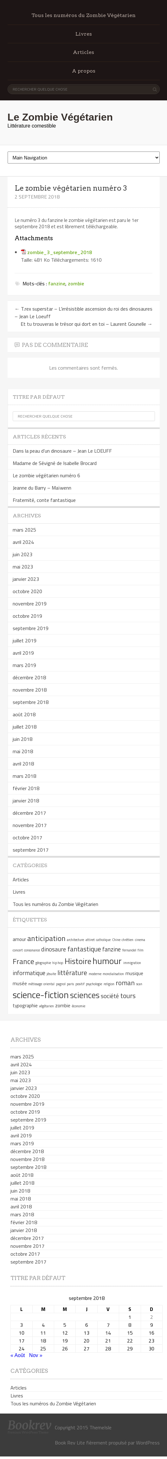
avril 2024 (23, 542)
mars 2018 (24, 776)
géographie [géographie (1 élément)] (43, 962)
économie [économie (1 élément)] (78, 1006)
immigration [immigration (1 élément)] (132, 962)
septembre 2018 (30, 702)
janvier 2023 (26, 579)
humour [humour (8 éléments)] (107, 961)
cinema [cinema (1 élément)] (140, 939)
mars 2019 (24, 665)
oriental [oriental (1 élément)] (49, 983)
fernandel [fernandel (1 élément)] (129, 950)
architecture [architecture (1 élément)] (75, 939)
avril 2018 (23, 763)
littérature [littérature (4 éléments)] (72, 973)
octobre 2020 (27, 591)
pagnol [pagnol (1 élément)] (61, 983)
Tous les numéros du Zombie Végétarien (83, 15)
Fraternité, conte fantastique (44, 500)
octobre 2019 (27, 616)
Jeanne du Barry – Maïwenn (42, 487)
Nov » (35, 1355)
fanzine (56, 283)
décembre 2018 (29, 677)
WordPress (148, 1442)
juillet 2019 (24, 640)
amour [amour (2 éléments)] (19, 939)
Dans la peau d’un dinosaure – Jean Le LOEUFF (62, 451)
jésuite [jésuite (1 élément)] (51, 973)
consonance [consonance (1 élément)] (32, 950)
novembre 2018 (30, 690)
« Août (17, 1355)
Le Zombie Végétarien (60, 117)
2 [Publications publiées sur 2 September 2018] (151, 1317)
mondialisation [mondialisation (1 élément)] (113, 973)
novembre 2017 (30, 825)
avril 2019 (23, 653)
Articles (83, 52)
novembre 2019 (30, 603)
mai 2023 (23, 566)
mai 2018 (23, 751)
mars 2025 (24, 529)
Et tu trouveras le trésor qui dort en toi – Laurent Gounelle (86, 324)
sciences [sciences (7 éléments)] (85, 995)
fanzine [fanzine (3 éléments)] (111, 949)
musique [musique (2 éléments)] (134, 973)
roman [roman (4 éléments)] (125, 983)
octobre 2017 (27, 837)
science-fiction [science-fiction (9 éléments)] (41, 995)
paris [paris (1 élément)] (70, 983)
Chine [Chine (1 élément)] (116, 939)
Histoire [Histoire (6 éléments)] (78, 961)
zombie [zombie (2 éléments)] (62, 1005)
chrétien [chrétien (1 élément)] (127, 939)
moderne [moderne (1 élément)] (95, 973)
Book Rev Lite (70, 1442)
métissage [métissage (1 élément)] (35, 983)
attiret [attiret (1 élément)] (90, 939)
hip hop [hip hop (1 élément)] (57, 962)
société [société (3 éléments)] (110, 996)
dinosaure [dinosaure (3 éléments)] (53, 949)
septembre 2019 (30, 628)
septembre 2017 (30, 850)
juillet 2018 (24, 726)
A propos (83, 71)
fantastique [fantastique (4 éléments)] (84, 949)
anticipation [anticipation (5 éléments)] (46, 938)
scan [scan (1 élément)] (139, 983)
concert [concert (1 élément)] (18, 950)
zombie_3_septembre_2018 (59, 252)
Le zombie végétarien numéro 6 (46, 475)
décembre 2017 (29, 813)
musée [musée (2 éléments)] (20, 983)
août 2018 (24, 714)
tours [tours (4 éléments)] (128, 996)
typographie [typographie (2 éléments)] (25, 1005)
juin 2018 (22, 739)
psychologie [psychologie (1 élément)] (94, 983)
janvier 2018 (26, 800)
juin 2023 (22, 554)
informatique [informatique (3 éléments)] (29, 972)
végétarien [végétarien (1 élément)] (46, 1006)
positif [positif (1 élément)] (80, 983)
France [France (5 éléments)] (23, 961)
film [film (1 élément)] (141, 950)
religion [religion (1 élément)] (109, 983)
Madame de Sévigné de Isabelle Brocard (55, 463)
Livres (83, 34)
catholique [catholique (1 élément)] (103, 939)
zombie (76, 283)
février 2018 (26, 788)
